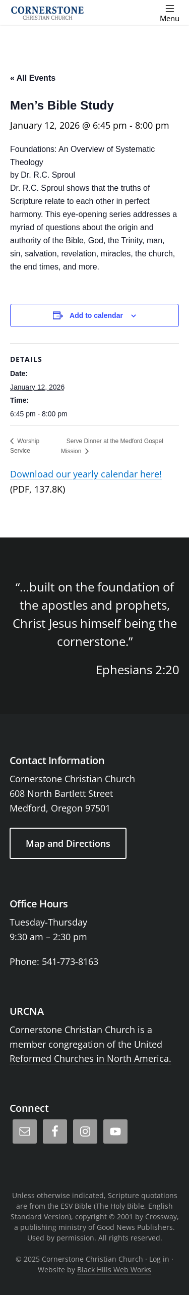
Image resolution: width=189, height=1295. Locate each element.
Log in (159, 1259)
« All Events (32, 78)
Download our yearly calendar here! (86, 474)
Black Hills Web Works (114, 1269)
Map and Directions (68, 843)
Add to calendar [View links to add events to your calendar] (96, 315)
